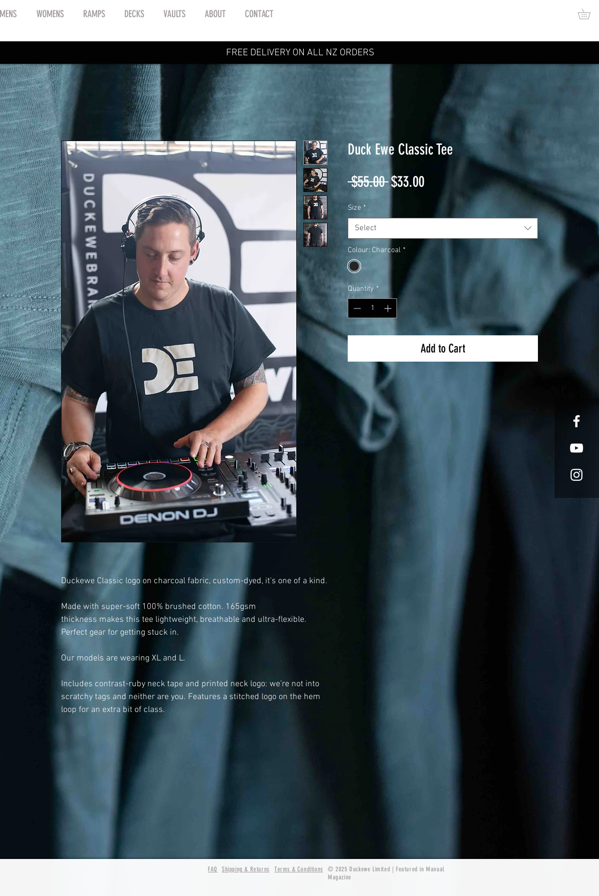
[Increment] (388, 308)
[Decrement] (356, 308)
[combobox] (443, 228)
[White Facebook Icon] (576, 421)
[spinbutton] (372, 308)
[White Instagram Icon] (576, 475)
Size (357, 207)
